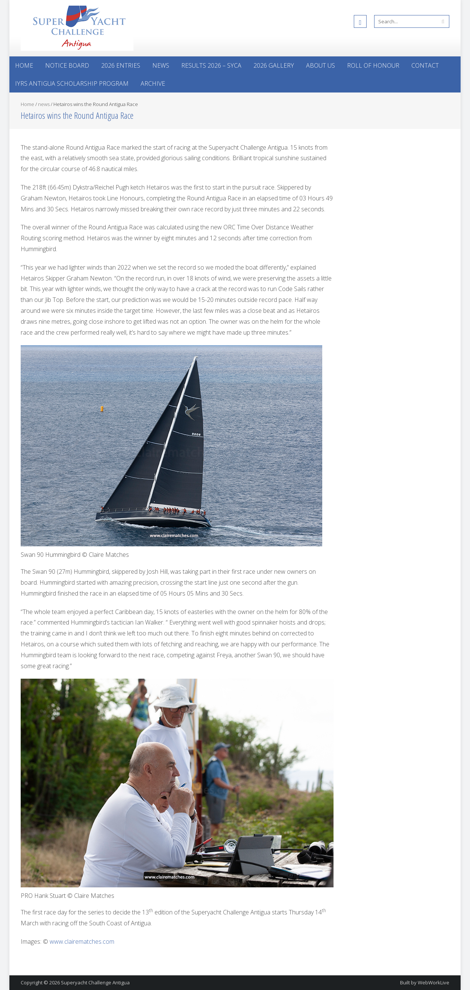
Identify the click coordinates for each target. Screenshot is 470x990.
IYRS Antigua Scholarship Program (72, 83)
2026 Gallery (273, 65)
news (44, 104)
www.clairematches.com (82, 941)
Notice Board (67, 65)
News (160, 65)
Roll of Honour (373, 65)
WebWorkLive (433, 982)
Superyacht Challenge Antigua (95, 982)
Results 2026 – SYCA (211, 65)
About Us (320, 65)
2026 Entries (120, 65)
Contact (425, 65)
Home (24, 65)
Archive (153, 83)
